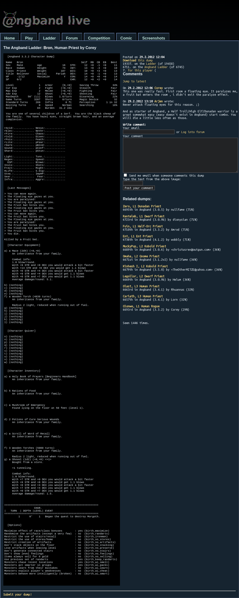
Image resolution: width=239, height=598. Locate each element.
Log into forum (193, 132)
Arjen (158, 101)
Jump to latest (134, 81)
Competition (99, 38)
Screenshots (153, 38)
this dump (138, 60)
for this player (140, 70)
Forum (72, 38)
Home (9, 38)
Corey (158, 88)
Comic (126, 38)
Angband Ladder (156, 67)
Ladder (49, 38)
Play (29, 38)
